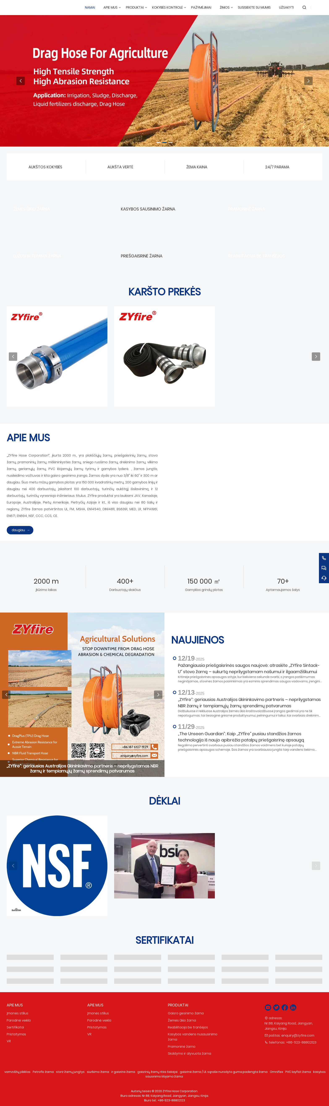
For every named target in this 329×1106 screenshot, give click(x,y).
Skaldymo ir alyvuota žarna (189, 1053)
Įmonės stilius (17, 1013)
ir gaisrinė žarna (123, 1072)
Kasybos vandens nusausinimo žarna (192, 1037)
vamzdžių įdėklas (17, 1072)
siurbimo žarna (98, 1072)
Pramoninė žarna (181, 1046)
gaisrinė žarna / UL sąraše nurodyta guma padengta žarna (224, 1072)
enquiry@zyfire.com (297, 1035)
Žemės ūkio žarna (182, 1020)
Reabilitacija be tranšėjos (188, 1027)
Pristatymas (16, 1034)
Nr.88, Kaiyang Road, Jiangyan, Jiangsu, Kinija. (289, 1026)
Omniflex (276, 1072)
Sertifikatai (15, 1027)
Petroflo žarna (43, 1072)
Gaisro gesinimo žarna (186, 1013)
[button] (159, 142)
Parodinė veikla (19, 1020)
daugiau (18, 530)
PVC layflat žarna (298, 1072)
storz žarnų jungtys (70, 1072)
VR (9, 1041)
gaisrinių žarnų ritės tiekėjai (157, 1072)
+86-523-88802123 (301, 1042)
